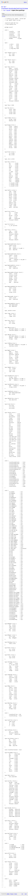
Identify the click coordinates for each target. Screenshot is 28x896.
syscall (8, 10)
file (4, 16)
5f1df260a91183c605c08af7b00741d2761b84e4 (14, 8)
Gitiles (8, 894)
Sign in (25, 2)
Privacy (11, 894)
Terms (15, 894)
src (4, 10)
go (2, 6)
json (25, 893)
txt (22, 893)
